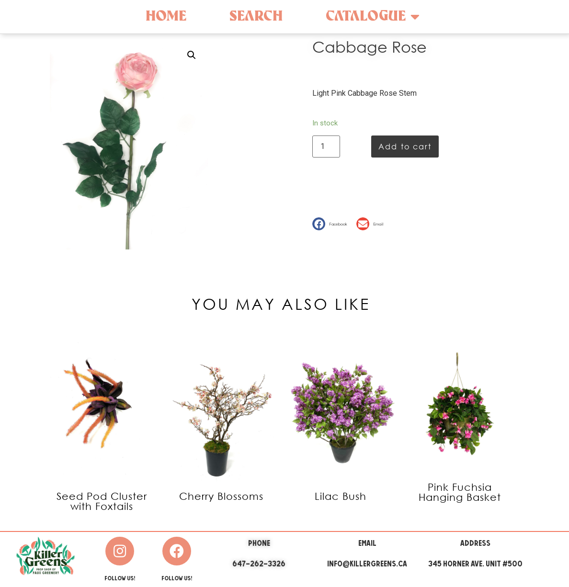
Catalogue (373, 17)
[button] (332, 223)
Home (166, 16)
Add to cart (405, 146)
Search (256, 16)
